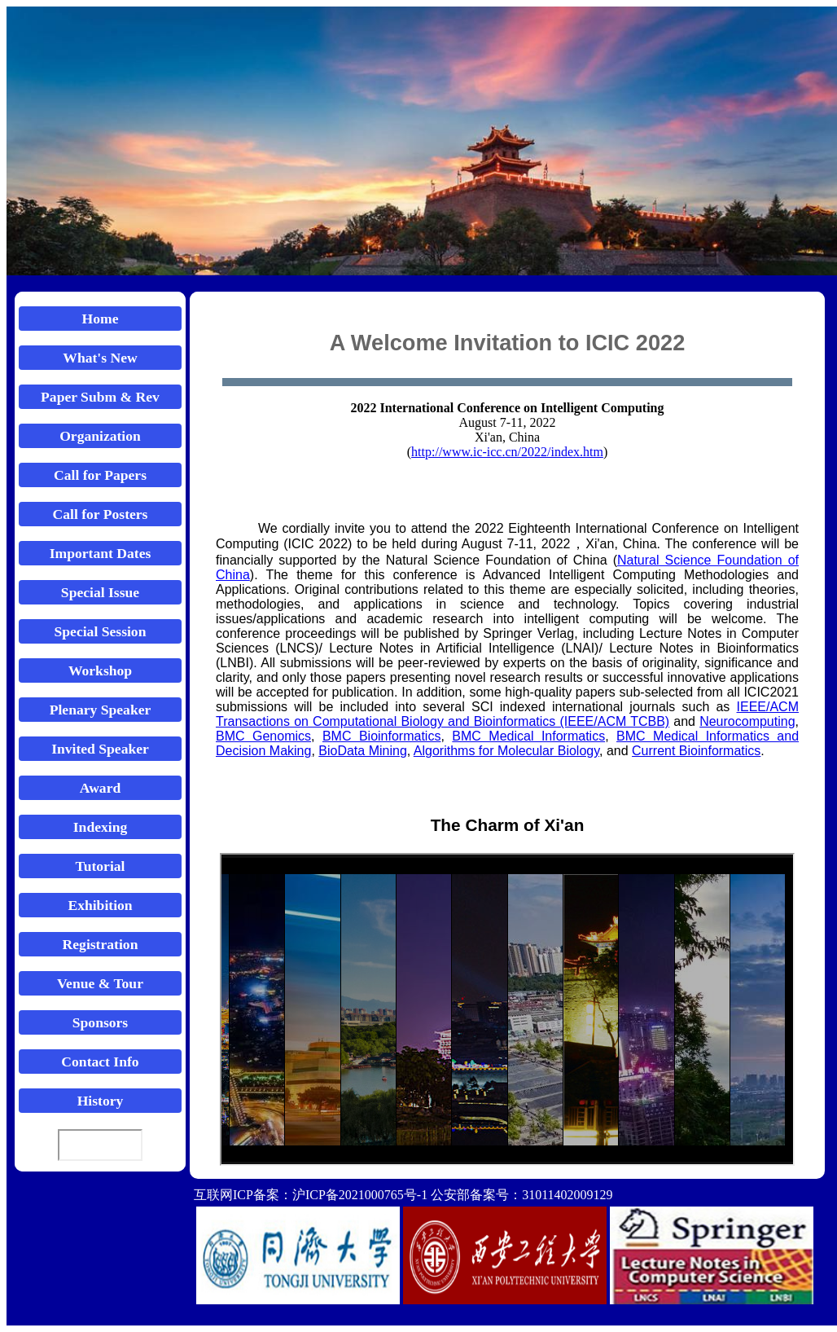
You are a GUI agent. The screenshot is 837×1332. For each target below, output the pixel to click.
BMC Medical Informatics (528, 736)
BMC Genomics (263, 736)
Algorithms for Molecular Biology (506, 751)
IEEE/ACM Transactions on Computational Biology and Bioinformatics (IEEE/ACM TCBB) (507, 714)
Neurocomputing (747, 721)
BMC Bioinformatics (381, 736)
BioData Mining (362, 751)
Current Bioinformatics (696, 751)
